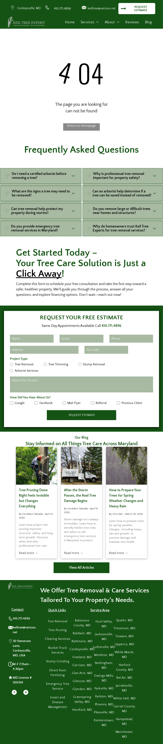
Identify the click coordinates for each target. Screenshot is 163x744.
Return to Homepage (81, 125)
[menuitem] (70, 22)
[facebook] (14, 693)
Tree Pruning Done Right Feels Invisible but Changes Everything (34, 498)
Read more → (28, 553)
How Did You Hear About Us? (30, 397)
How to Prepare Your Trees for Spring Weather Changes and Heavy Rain (126, 498)
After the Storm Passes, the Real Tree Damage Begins (80, 495)
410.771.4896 (62, 8)
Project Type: (19, 359)
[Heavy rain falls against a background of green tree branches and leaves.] (126, 466)
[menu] (154, 13)
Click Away (39, 274)
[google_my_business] (25, 693)
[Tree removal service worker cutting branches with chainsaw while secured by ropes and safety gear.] (36, 466)
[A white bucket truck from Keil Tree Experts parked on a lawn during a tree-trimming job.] (81, 466)
